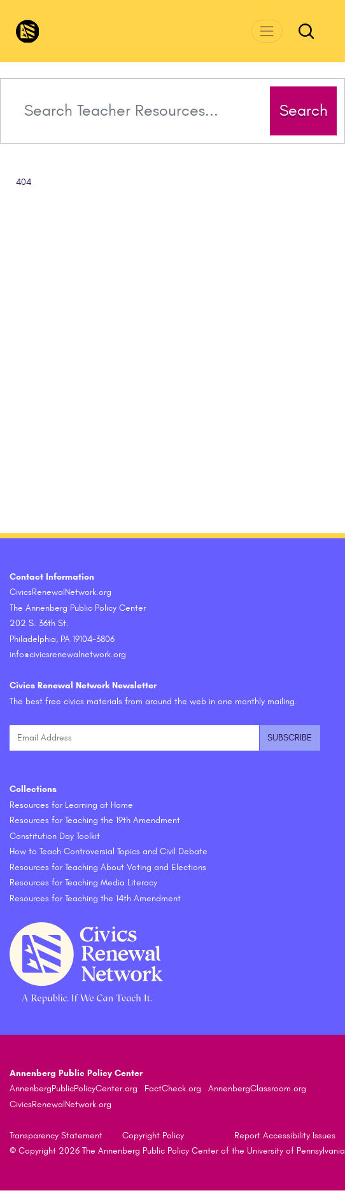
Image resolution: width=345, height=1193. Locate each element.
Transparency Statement (56, 1135)
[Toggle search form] (306, 31)
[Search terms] (139, 110)
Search (303, 110)
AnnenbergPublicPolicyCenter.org (73, 1088)
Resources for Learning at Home (71, 805)
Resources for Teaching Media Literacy (83, 882)
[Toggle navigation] (267, 31)
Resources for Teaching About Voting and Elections (108, 867)
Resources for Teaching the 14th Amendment (95, 898)
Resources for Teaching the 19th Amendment (95, 820)
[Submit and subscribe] (289, 738)
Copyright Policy (153, 1135)
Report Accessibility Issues (284, 1135)
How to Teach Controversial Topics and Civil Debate (109, 851)
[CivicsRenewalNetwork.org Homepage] (27, 31)
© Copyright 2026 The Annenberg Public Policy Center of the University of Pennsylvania (177, 1150)
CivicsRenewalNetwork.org (60, 1104)
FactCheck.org (172, 1088)
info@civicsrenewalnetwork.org (68, 654)
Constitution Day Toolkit (55, 836)
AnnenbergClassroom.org (257, 1088)
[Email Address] (134, 738)
